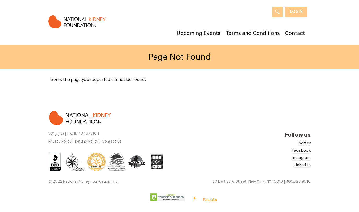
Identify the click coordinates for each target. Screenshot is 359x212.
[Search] (277, 12)
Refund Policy (86, 141)
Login (296, 12)
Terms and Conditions (253, 33)
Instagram (301, 158)
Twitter (304, 143)
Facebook (301, 150)
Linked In (302, 165)
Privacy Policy (59, 141)
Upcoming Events (199, 33)
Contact (295, 33)
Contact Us (111, 141)
